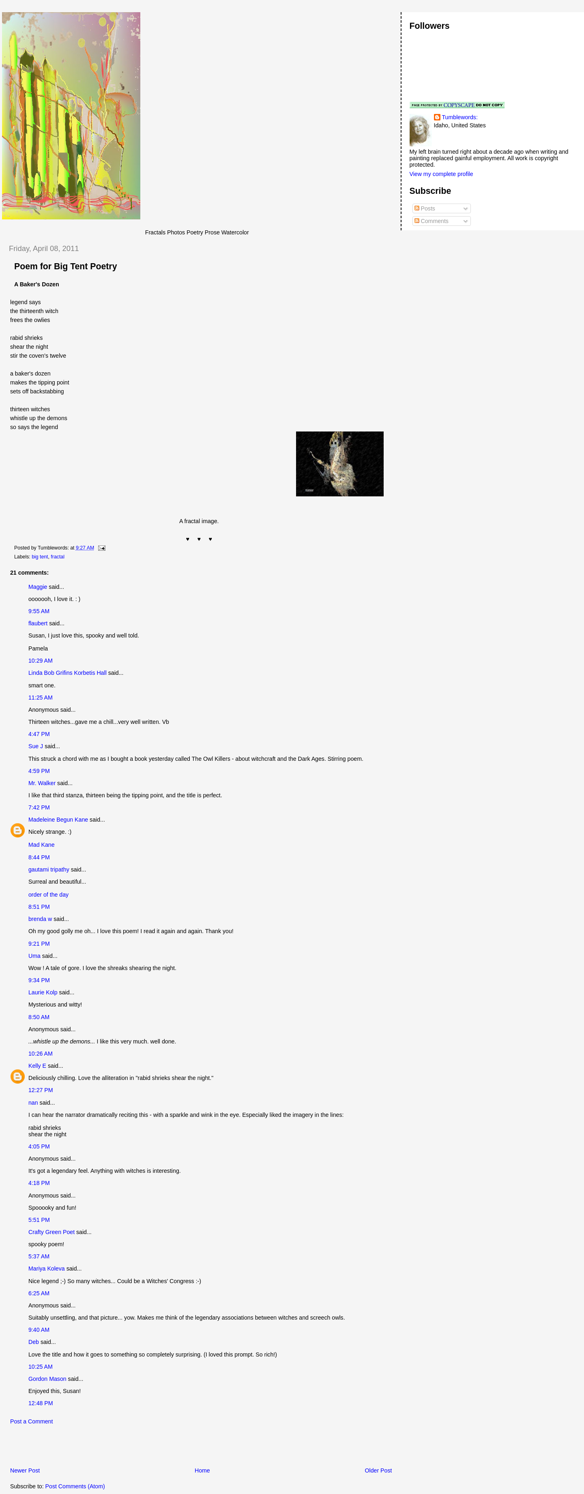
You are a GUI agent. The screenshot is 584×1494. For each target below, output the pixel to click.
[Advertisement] (97, 1448)
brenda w (40, 919)
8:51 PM (39, 907)
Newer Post (25, 1470)
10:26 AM (40, 1053)
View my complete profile (441, 174)
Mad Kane (41, 844)
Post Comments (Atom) (75, 1486)
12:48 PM (40, 1403)
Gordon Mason (47, 1379)
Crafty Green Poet (51, 1232)
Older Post (378, 1470)
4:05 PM (39, 1146)
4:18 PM (39, 1183)
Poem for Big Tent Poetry (65, 266)
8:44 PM (39, 857)
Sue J (35, 746)
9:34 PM (39, 980)
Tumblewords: (460, 117)
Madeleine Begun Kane (58, 819)
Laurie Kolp (43, 992)
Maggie (37, 587)
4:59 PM (39, 771)
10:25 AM (40, 1366)
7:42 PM (39, 807)
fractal (57, 557)
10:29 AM (40, 660)
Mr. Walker (42, 783)
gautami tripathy (48, 869)
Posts (424, 208)
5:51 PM (39, 1220)
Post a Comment (31, 1421)
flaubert (37, 623)
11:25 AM (40, 697)
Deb (33, 1342)
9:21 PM (39, 943)
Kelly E (37, 1066)
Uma (34, 956)
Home (202, 1470)
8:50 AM (38, 1017)
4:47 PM (39, 734)
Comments (431, 221)
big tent (40, 557)
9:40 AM (38, 1330)
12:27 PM (40, 1090)
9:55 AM (38, 611)
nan (33, 1102)
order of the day (48, 894)
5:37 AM (38, 1256)
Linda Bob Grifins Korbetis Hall (67, 673)
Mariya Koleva (46, 1268)
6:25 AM (38, 1293)
